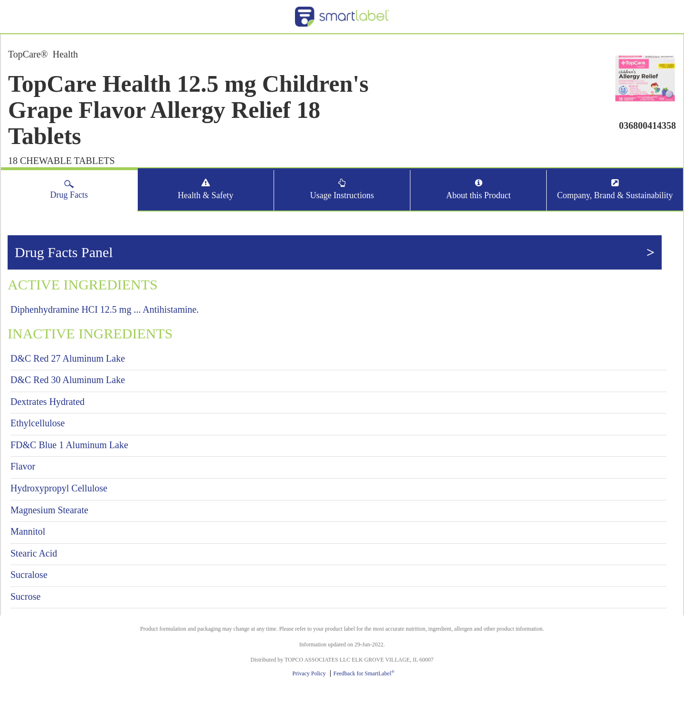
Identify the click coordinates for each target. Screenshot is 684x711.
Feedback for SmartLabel (364, 673)
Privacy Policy (308, 673)
